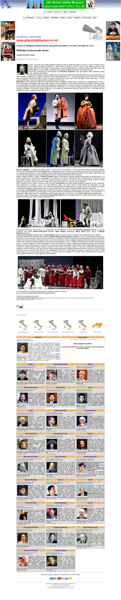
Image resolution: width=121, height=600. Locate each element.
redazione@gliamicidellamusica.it (57, 586)
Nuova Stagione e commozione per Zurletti (88, 481)
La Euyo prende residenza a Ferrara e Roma (83, 339)
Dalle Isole (82, 332)
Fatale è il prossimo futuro (83, 389)
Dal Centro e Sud (68, 332)
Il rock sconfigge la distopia (54, 529)
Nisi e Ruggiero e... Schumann (85, 458)
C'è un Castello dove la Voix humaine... (87, 529)
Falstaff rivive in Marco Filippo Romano (57, 505)
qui (39, 70)
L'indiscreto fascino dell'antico (85, 505)
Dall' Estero (97, 332)
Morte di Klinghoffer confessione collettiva (29, 458)
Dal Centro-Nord (52, 332)
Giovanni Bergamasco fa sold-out (26, 366)
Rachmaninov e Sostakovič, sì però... (87, 435)
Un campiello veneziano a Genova (27, 552)
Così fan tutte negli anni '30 (54, 458)
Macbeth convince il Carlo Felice (26, 389)
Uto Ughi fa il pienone (52, 552)
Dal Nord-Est (38, 332)
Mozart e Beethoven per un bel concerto (58, 481)
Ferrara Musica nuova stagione (26, 412)
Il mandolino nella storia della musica (27, 435)
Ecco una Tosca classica (24, 339)
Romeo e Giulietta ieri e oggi (54, 412)
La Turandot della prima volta (54, 435)
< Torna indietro (21, 315)
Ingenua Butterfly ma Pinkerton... (26, 481)
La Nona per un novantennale (85, 412)
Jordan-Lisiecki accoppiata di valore (86, 366)
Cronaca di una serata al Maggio (55, 389)
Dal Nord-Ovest (23, 332)
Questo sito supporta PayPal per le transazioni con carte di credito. (60, 574)
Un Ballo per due (51, 366)
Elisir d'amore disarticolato (24, 529)
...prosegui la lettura (22, 361)
